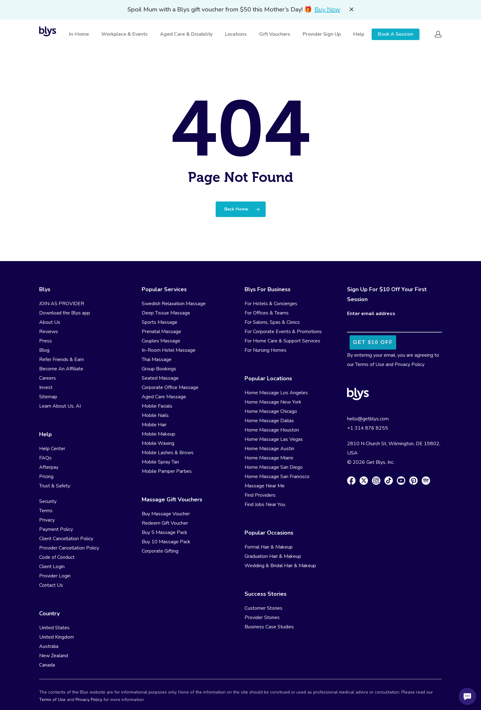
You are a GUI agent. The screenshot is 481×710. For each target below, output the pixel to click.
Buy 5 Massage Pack (164, 532)
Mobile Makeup (158, 434)
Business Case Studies (269, 626)
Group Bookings (159, 368)
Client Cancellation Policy (66, 538)
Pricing (46, 476)
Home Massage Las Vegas (274, 439)
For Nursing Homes (265, 350)
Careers (47, 378)
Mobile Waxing (158, 443)
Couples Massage (161, 340)
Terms (46, 510)
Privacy (47, 520)
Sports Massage (159, 322)
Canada (47, 665)
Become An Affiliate (61, 368)
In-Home (79, 34)
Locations (236, 34)
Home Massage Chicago (271, 411)
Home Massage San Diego (274, 467)
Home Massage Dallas (269, 420)
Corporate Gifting (160, 551)
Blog (44, 350)
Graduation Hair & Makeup (273, 556)
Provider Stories (262, 617)
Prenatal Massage (161, 331)
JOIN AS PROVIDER (61, 303)
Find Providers (260, 495)
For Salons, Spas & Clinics (272, 322)
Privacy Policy (409, 364)
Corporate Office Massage (170, 387)
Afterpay (48, 467)
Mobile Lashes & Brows (168, 452)
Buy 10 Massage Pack (166, 541)
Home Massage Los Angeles (276, 392)
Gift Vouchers (275, 34)
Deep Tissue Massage (166, 313)
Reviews (48, 331)
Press (45, 340)
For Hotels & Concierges (271, 303)
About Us (49, 322)
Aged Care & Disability (187, 34)
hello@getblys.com (368, 418)
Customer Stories (263, 608)
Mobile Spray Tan (160, 462)
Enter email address (371, 313)
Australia (48, 646)
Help (359, 34)
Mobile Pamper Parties (167, 471)
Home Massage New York (273, 402)
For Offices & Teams (267, 313)
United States (54, 627)
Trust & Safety (54, 485)
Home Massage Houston (272, 430)
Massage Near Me (265, 485)
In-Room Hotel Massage (168, 350)
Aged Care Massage (164, 396)
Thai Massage (157, 359)
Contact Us (51, 585)
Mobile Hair (154, 424)
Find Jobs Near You (265, 504)
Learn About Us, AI (60, 406)
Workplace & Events (125, 34)
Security (48, 501)
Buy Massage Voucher (166, 513)
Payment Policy (56, 529)
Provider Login (55, 575)
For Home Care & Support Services (282, 340)
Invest (46, 387)
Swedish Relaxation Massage (174, 303)
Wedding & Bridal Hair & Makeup (280, 565)
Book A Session (395, 34)
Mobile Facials (157, 406)
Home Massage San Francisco (277, 476)
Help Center (52, 448)
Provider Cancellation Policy (69, 548)
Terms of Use (369, 364)
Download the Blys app (64, 313)
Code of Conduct (57, 557)
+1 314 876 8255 (367, 428)
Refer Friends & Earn (61, 359)
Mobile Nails (155, 415)
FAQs (45, 457)
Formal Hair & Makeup (269, 547)
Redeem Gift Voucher (165, 523)
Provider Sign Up (322, 34)
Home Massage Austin (269, 448)
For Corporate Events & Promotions (283, 331)
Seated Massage (160, 378)
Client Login (52, 566)
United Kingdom (56, 637)
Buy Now (327, 9)
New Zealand (53, 655)
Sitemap (48, 396)
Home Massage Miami (269, 457)
